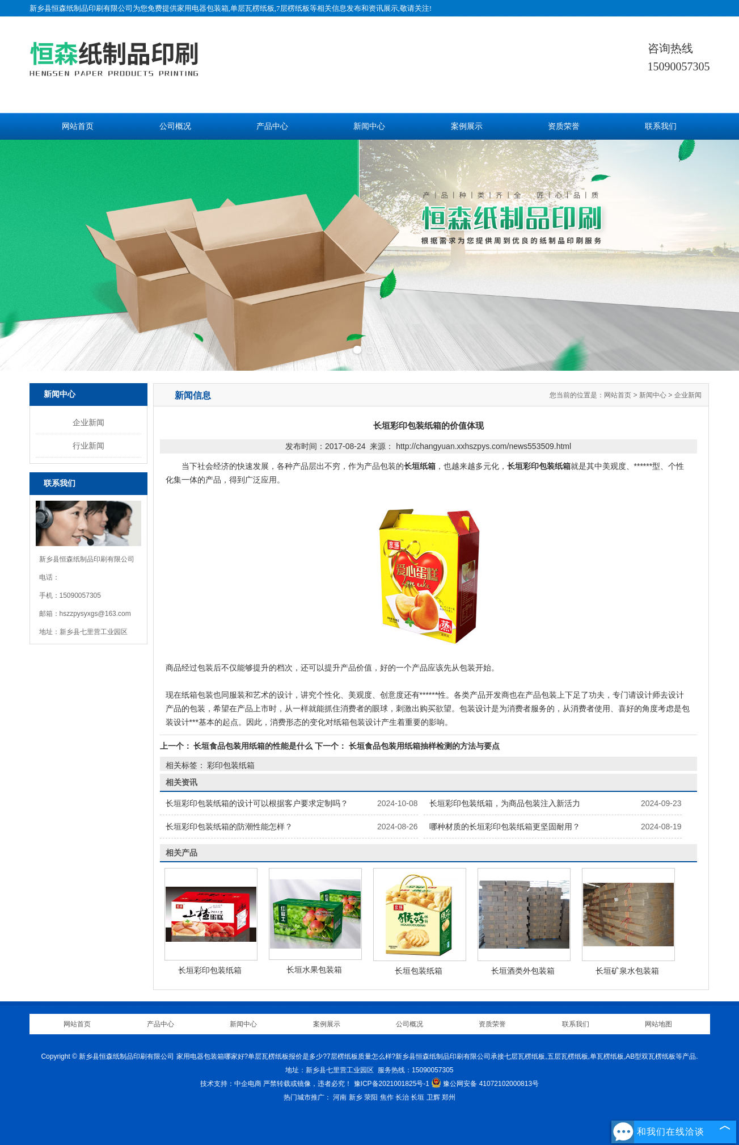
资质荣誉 (564, 126)
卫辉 (433, 1097)
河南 (340, 1097)
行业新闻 (88, 445)
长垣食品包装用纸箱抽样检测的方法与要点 (423, 745)
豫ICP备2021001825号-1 (391, 1084)
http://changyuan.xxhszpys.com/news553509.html (483, 446)
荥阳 (371, 1097)
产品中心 (272, 126)
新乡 (355, 1097)
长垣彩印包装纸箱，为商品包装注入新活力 (504, 803)
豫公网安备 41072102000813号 (485, 1084)
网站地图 (658, 1024)
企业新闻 (88, 422)
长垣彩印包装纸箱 (210, 970)
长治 (402, 1097)
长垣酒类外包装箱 (523, 970)
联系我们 (661, 126)
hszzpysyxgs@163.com (95, 614)
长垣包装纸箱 (418, 970)
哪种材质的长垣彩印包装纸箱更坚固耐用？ (504, 826)
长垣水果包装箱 (314, 969)
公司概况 (175, 126)
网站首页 (78, 126)
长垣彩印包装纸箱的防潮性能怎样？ (229, 826)
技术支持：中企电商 (230, 1084)
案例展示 (467, 126)
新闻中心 (369, 126)
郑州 (448, 1097)
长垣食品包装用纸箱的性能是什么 (253, 745)
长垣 (417, 1097)
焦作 (387, 1097)
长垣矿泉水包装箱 (627, 970)
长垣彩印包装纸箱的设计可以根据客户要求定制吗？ (257, 803)
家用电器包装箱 (203, 8)
